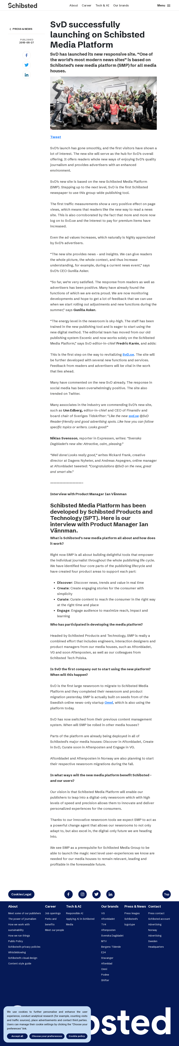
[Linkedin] (26, 75)
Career (86, 5)
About (73, 5)
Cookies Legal (21, 894)
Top (166, 894)
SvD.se (128, 354)
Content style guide (19, 963)
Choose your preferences (47, 1036)
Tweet (55, 137)
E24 (103, 952)
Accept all (17, 1036)
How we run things (19, 935)
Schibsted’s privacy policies (24, 946)
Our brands (121, 5)
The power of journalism (22, 918)
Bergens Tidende (111, 946)
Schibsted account (159, 918)
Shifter (105, 980)
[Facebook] (26, 55)
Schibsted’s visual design (22, 958)
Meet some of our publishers (24, 913)
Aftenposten (108, 930)
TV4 (103, 924)
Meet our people (54, 930)
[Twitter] (26, 65)
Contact (154, 906)
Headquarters (156, 946)
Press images (132, 913)
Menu (164, 5)
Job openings (53, 913)
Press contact (156, 913)
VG (103, 913)
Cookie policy (77, 1036)
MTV (104, 941)
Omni (109, 702)
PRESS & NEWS (20, 29)
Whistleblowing (17, 952)
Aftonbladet (108, 918)
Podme (105, 974)
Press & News (135, 906)
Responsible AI (74, 913)
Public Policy (15, 941)
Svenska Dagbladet (112, 935)
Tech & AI (102, 5)
